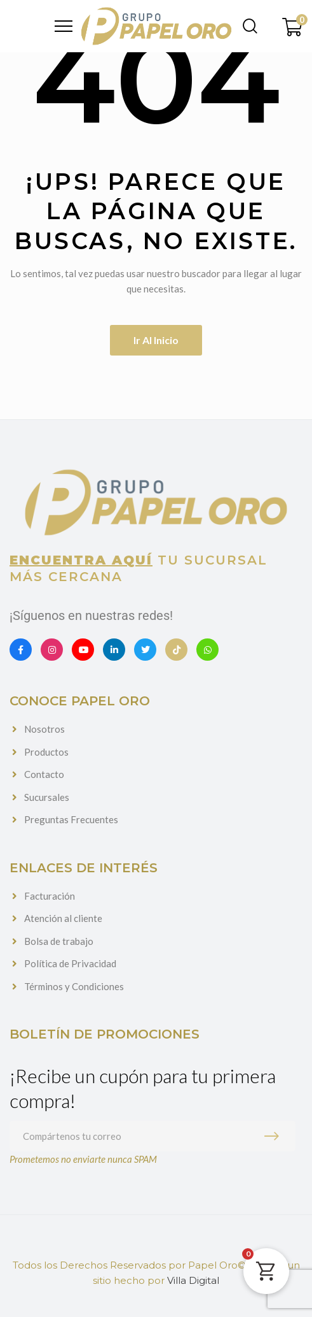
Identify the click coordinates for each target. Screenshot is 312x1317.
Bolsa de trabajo (58, 941)
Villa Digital (193, 1280)
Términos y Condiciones (74, 986)
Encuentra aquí (81, 560)
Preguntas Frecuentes (71, 819)
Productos (46, 752)
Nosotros (44, 729)
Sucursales (46, 797)
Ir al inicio (156, 340)
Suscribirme (274, 1136)
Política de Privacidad (70, 963)
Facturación (49, 896)
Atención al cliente (63, 918)
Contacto (44, 774)
